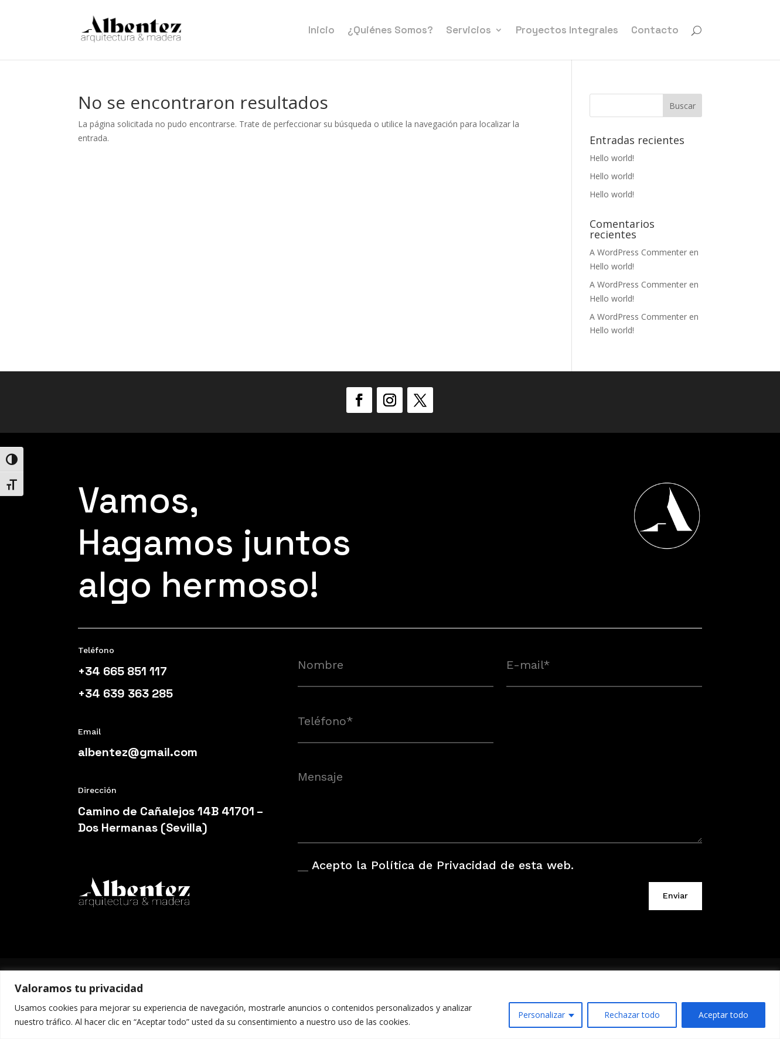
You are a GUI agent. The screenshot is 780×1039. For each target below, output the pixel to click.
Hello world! (612, 157)
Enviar (675, 895)
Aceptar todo (723, 1014)
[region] (390, 1004)
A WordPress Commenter (638, 252)
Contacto (655, 31)
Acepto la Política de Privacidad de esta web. (436, 865)
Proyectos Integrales (567, 31)
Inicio (321, 31)
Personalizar (541, 1014)
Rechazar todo (632, 1014)
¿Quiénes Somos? (390, 31)
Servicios (468, 31)
